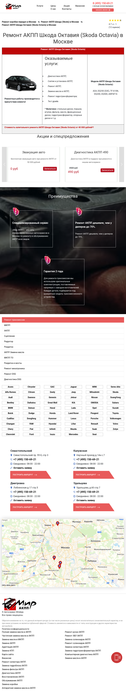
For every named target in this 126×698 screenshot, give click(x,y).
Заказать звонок (102, 10)
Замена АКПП (8, 643)
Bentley (10, 402)
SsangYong (115, 397)
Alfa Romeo (10, 392)
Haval (52, 408)
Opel (94, 408)
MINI (94, 387)
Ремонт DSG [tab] (10, 374)
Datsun (31, 408)
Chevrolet (10, 434)
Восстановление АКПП (13, 677)
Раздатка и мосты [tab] (13, 363)
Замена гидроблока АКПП (14, 665)
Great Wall (52, 402)
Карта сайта (8, 654)
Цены (53, 6)
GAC (52, 387)
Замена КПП (8, 650)
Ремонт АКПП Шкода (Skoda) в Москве (60, 22)
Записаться (50, 168)
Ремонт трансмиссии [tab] (14, 320)
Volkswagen (115, 418)
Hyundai (52, 424)
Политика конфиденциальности (15, 629)
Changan (10, 424)
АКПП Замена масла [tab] (14, 352)
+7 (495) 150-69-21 (24, 459)
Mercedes (73, 434)
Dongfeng (31, 418)
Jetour (74, 397)
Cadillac (10, 418)
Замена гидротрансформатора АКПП (83, 650)
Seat (94, 434)
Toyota (115, 413)
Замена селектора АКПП (77, 647)
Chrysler (31, 387)
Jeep (73, 392)
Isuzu (52, 434)
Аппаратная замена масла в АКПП (18, 688)
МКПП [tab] (7, 325)
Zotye (115, 429)
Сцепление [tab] (9, 336)
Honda (53, 413)
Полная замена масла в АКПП (16, 632)
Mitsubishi (94, 392)
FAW (31, 424)
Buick (10, 413)
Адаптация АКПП (10, 647)
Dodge (31, 413)
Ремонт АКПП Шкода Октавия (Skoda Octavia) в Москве (29, 25)
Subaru (115, 402)
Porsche (94, 418)
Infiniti (52, 429)
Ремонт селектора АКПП (14, 662)
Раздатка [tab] (8, 347)
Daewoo (31, 397)
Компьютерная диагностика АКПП (82, 654)
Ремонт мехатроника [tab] (14, 368)
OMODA (94, 402)
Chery (10, 429)
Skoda (115, 392)
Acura (10, 387)
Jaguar (73, 387)
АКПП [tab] (7, 330)
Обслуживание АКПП (12, 680)
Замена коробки (10, 684)
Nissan (94, 397)
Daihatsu (31, 402)
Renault (94, 424)
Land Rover (73, 413)
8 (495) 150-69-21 (103, 3)
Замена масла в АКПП (76, 658)
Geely (52, 392)
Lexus (73, 418)
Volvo (115, 424)
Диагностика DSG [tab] (12, 379)
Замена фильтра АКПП (13, 669)
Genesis (52, 397)
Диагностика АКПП (11, 673)
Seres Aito (115, 387)
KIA (73, 402)
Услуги (39, 6)
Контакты (66, 9)
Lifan (73, 424)
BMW (10, 408)
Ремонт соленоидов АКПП (78, 643)
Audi (10, 397)
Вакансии (80, 6)
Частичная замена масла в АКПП (18, 635)
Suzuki (115, 408)
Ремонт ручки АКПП (74, 632)
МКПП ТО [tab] (8, 357)
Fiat (31, 429)
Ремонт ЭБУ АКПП (74, 635)
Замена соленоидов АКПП (78, 639)
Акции (67, 6)
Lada (73, 408)
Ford (31, 434)
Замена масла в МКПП (13, 639)
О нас (53, 9)
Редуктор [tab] (8, 341)
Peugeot (94, 413)
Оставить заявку (22, 467)
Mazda (73, 429)
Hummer (52, 418)
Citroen (31, 392)
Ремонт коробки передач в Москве (19, 22)
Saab (94, 429)
